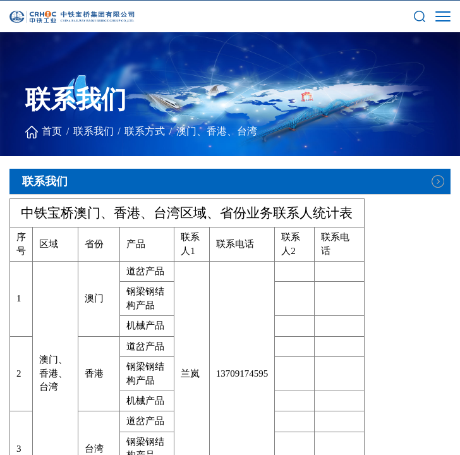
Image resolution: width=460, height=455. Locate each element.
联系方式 (144, 131)
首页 (52, 131)
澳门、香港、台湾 (216, 131)
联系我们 (93, 131)
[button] (419, 16)
